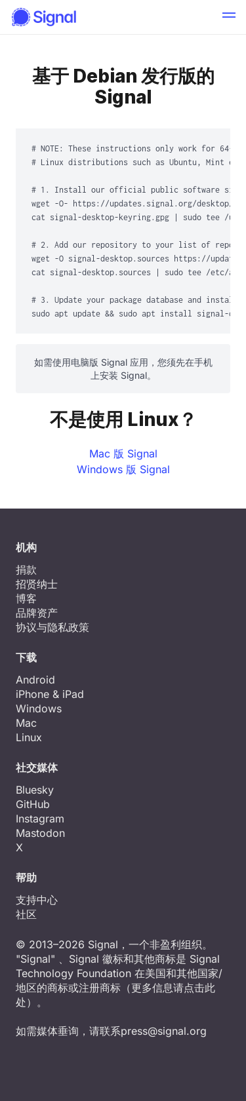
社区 (26, 914)
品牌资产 (37, 612)
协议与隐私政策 (52, 627)
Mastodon (40, 833)
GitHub (33, 804)
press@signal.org (164, 1030)
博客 (26, 598)
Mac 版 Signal (123, 453)
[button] (229, 17)
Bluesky (35, 789)
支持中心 (37, 899)
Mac (26, 722)
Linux (29, 737)
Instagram (40, 818)
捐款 (26, 569)
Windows (39, 708)
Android (35, 679)
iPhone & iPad (50, 694)
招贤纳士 (37, 583)
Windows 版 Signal (123, 469)
